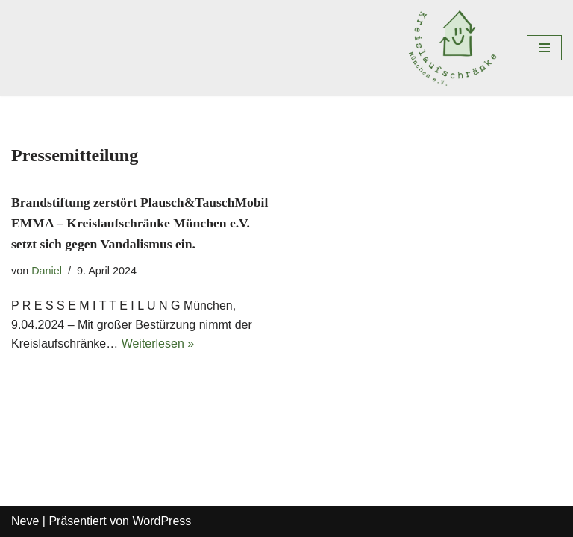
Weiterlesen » (158, 343)
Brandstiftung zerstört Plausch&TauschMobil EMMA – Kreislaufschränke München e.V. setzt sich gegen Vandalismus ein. (139, 223)
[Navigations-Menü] (544, 47)
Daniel (46, 271)
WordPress (161, 521)
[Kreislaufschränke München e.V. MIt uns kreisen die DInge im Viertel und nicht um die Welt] (455, 48)
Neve (25, 521)
